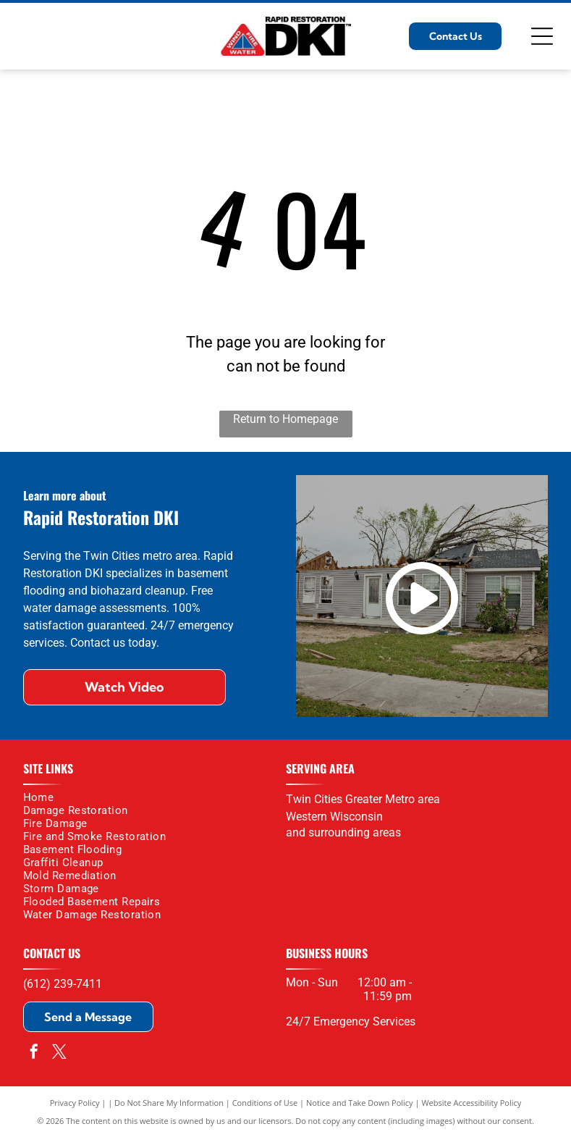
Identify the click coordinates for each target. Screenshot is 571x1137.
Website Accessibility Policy (471, 1102)
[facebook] (34, 1053)
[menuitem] (149, 797)
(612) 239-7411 (62, 984)
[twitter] (59, 1053)
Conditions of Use (265, 1102)
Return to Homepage (285, 419)
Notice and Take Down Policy (359, 1102)
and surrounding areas (343, 832)
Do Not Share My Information (169, 1102)
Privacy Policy (75, 1102)
